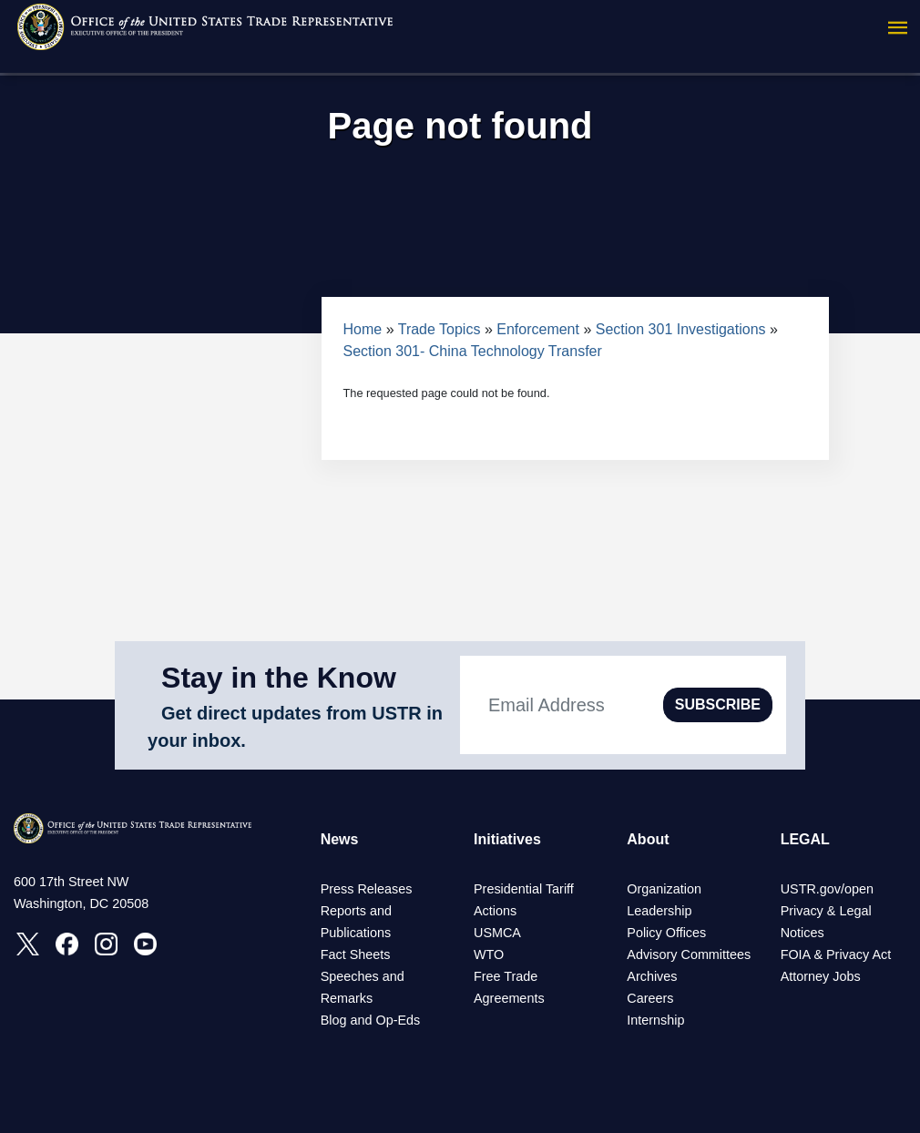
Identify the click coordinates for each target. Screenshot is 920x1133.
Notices (802, 932)
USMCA (497, 932)
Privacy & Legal (826, 910)
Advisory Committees (689, 954)
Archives (652, 976)
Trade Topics (439, 329)
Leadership (659, 910)
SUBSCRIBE (718, 704)
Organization (664, 889)
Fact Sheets (356, 954)
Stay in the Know (278, 677)
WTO (489, 954)
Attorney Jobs (821, 976)
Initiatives (507, 839)
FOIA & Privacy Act (836, 954)
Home (363, 329)
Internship (655, 1020)
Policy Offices (666, 932)
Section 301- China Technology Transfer (472, 351)
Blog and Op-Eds (371, 1020)
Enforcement (537, 329)
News (340, 839)
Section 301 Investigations (683, 329)
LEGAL (805, 839)
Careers (650, 998)
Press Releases (367, 889)
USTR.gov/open (827, 889)
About (648, 839)
